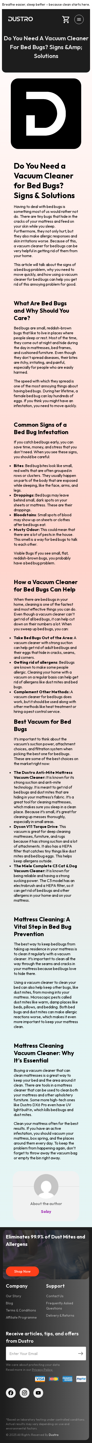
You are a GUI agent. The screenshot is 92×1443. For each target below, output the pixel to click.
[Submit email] (81, 1353)
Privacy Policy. (42, 1369)
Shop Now (22, 1271)
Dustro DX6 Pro (33, 1104)
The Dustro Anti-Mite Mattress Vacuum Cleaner (43, 775)
